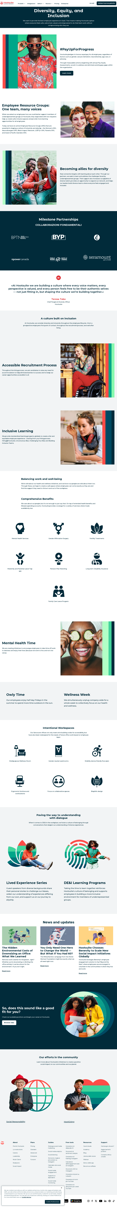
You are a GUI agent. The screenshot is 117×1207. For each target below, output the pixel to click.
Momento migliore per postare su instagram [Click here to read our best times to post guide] (54, 1160)
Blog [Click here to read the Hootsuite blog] (84, 1153)
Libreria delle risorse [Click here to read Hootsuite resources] (89, 1156)
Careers (15, 1153)
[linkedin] (105, 1201)
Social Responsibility (15, 1122)
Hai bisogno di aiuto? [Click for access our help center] (107, 1146)
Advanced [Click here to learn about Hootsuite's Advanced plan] (33, 1153)
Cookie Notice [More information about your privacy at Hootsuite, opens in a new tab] (26, 1197)
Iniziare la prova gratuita (106, 3)
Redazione (16, 1163)
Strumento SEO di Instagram (71, 1170)
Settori (40, 3)
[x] (95, 1201)
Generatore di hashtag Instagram (72, 1157)
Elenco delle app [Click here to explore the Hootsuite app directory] (88, 1163)
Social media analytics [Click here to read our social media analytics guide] (55, 1151)
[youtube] (100, 1201)
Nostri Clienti (17, 1159)
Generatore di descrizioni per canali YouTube (72, 1186)
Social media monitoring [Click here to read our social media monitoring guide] (52, 1182)
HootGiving (69, 1122)
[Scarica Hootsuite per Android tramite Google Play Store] (76, 1201)
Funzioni (33, 1159)
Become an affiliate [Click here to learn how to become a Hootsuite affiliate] (89, 1166)
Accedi (92, 3)
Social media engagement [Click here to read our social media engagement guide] (52, 1171)
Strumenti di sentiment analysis (71, 1152)
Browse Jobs (9, 1023)
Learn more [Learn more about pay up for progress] (66, 73)
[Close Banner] (61, 1188)
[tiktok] (113, 1201)
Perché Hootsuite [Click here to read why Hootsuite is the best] (18, 1146)
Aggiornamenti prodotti (106, 1150)
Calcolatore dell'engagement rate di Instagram (72, 1163)
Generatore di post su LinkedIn (72, 1175)
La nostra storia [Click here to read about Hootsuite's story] (17, 1149)
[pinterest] (109, 1201)
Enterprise (64, 3)
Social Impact (17, 1166)
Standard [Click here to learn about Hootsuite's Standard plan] (33, 1149)
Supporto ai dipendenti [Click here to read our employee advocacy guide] (51, 1176)
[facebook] (91, 1201)
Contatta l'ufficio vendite (106, 1155)
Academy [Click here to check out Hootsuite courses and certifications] (86, 1149)
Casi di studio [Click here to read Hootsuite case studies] (87, 1146)
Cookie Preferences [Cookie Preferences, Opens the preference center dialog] (52, 1201)
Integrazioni (31, 3)
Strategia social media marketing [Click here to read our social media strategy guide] (55, 1147)
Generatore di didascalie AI (70, 1147)
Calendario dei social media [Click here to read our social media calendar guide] (54, 1166)
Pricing (56, 3)
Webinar (86, 1159)
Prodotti (21, 3)
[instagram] (88, 1201)
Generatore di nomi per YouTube (72, 1180)
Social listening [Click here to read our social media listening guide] (52, 1155)
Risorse (49, 3)
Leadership (16, 1156)
